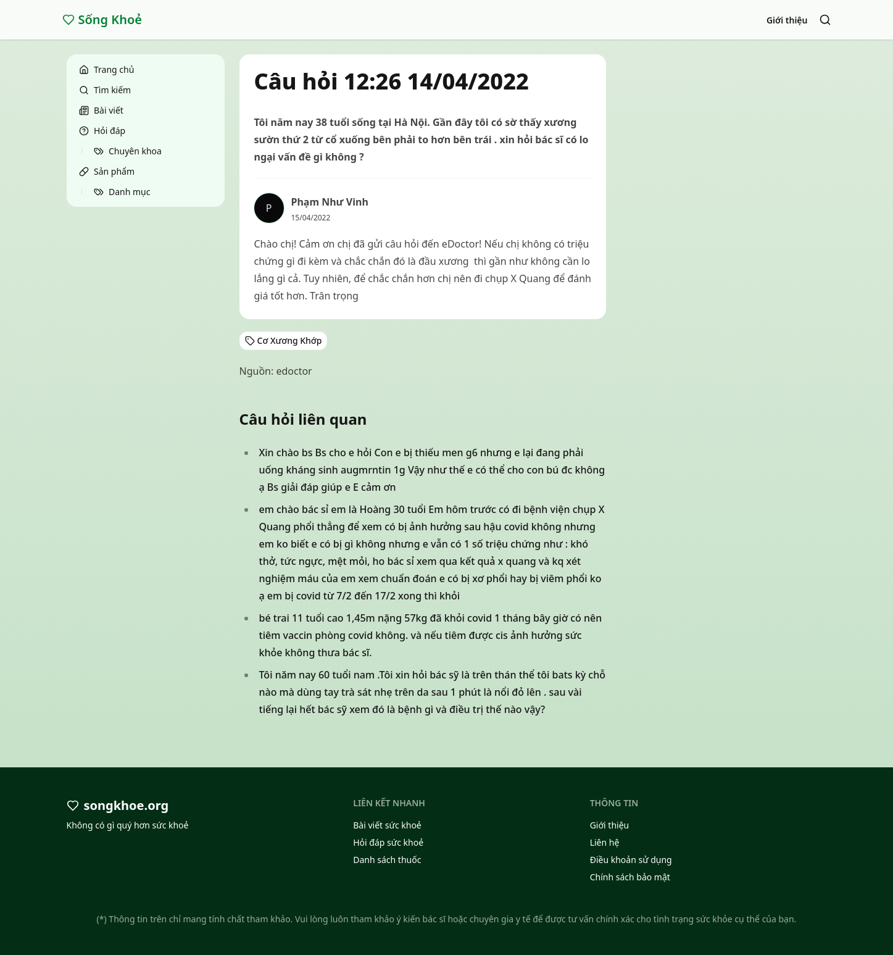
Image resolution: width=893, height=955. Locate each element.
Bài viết (101, 110)
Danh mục (122, 192)
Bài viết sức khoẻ (387, 825)
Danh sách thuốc (387, 859)
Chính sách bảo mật (630, 877)
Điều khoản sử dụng (631, 859)
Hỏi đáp (102, 130)
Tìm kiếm (105, 90)
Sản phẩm (107, 171)
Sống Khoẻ (102, 19)
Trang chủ (106, 69)
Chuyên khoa (128, 151)
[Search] (825, 19)
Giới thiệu (787, 20)
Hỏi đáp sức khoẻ (388, 842)
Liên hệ (605, 842)
